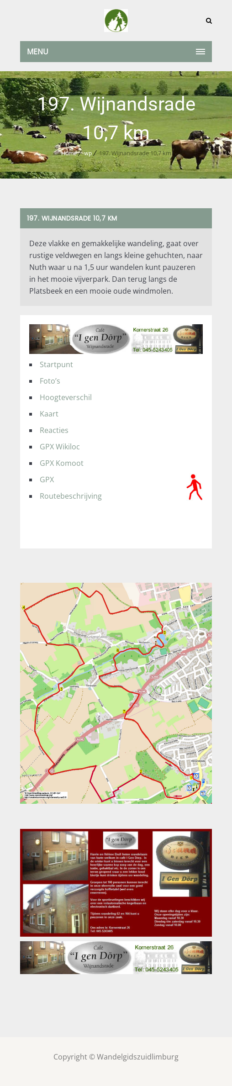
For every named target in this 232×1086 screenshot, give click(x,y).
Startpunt (56, 364)
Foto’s (50, 381)
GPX (47, 479)
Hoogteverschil (66, 397)
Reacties (54, 430)
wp (88, 153)
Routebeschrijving (71, 496)
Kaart (49, 414)
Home (69, 153)
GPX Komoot (62, 463)
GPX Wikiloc (60, 447)
